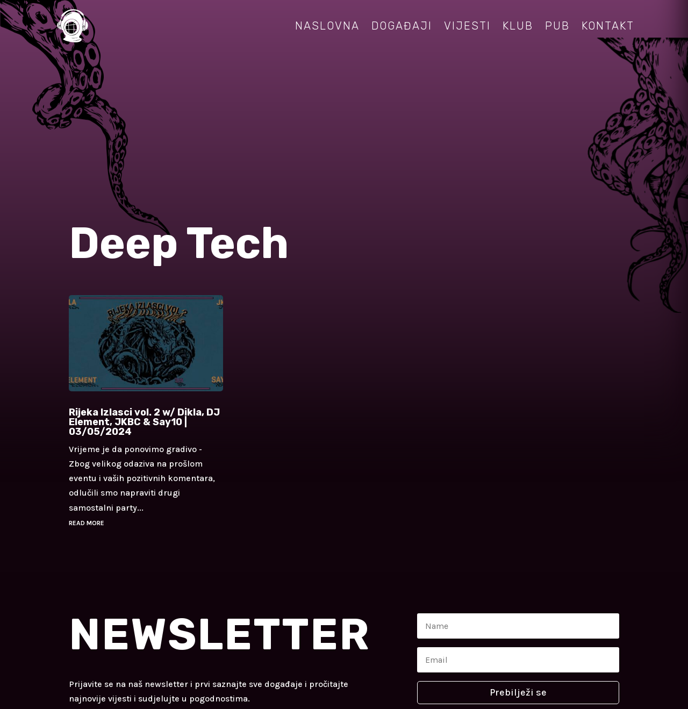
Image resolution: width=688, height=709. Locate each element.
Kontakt (608, 25)
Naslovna (327, 25)
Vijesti (467, 25)
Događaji (401, 25)
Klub (518, 25)
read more (86, 523)
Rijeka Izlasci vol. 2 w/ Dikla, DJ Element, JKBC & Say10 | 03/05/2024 (144, 422)
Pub (557, 25)
